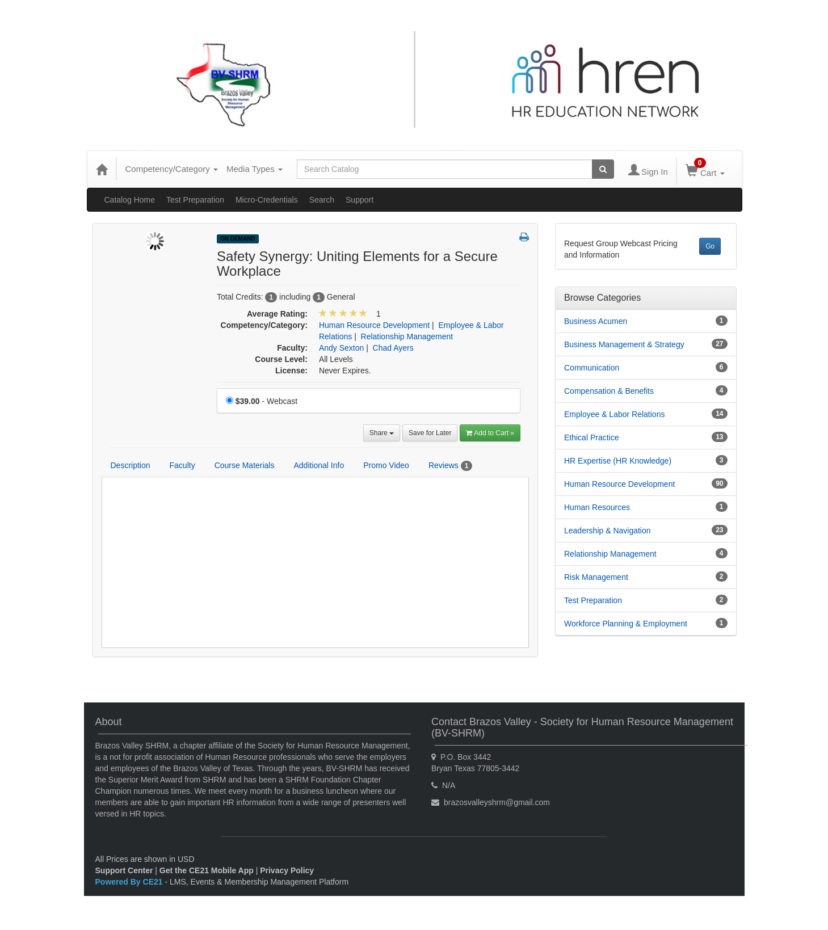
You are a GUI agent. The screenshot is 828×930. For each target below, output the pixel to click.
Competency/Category (171, 169)
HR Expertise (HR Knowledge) (617, 460)
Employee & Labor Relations (614, 414)
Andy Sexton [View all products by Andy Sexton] (341, 347)
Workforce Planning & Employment (625, 623)
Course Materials (245, 465)
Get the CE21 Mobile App (206, 870)
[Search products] (603, 169)
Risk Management (596, 577)
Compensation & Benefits (609, 390)
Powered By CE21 (130, 881)
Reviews (450, 466)
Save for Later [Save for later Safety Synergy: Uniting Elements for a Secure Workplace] (430, 433)
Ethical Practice (591, 437)
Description (130, 465)
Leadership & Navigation (607, 530)
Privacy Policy (287, 870)
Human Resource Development (619, 484)
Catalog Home (129, 199)
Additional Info (318, 465)
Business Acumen (595, 321)
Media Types (254, 169)
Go (709, 246)
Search (321, 199)
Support (359, 199)
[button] (524, 237)
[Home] (101, 169)
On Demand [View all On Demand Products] (237, 238)
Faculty (182, 465)
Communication (591, 367)
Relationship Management (610, 553)
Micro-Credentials (267, 199)
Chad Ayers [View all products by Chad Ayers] (393, 347)
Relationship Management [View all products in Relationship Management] (407, 336)
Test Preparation (195, 199)
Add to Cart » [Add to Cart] (490, 433)
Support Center (124, 870)
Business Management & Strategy (624, 344)
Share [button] (381, 433)
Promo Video (386, 465)
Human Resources (597, 507)
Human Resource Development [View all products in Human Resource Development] (374, 325)
